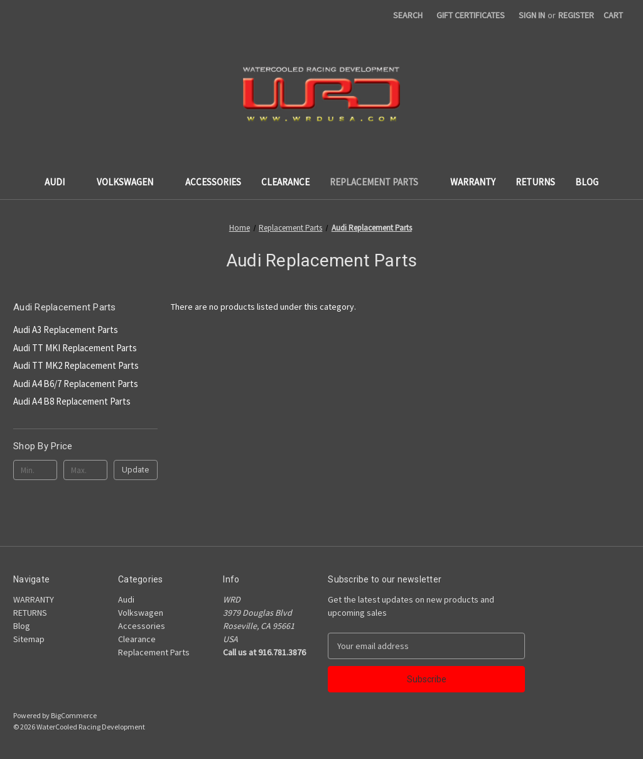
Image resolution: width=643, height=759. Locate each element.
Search (408, 15)
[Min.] (35, 470)
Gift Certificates (470, 15)
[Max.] (85, 470)
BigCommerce (74, 715)
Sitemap (29, 639)
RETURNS (535, 182)
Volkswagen (131, 182)
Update (135, 469)
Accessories (213, 182)
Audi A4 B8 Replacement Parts (72, 401)
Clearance (285, 182)
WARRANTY (472, 182)
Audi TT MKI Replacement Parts (75, 348)
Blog (586, 182)
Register (576, 15)
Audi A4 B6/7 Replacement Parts (75, 384)
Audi (61, 182)
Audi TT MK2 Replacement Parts (76, 365)
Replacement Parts (380, 182)
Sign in (532, 15)
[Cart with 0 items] (613, 15)
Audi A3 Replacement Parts (65, 330)
